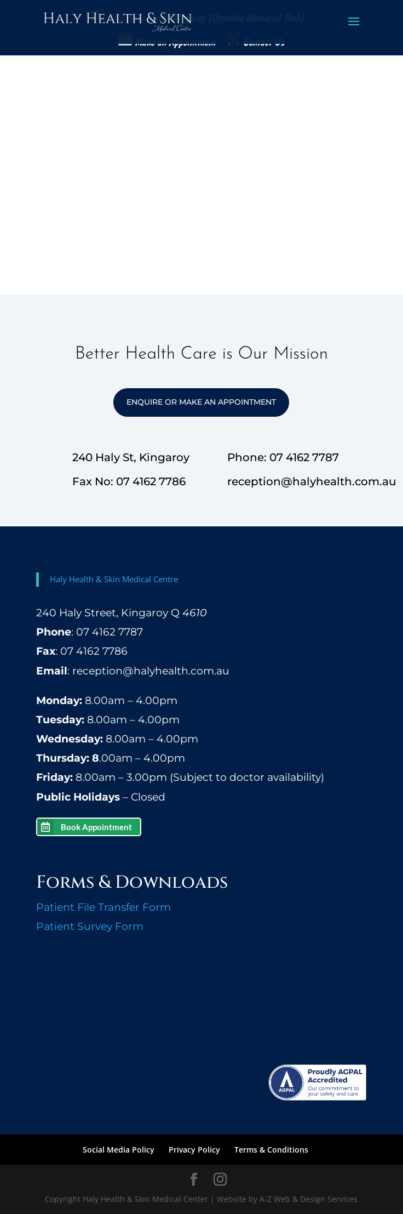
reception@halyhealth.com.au (150, 671)
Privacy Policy (194, 1149)
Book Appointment (96, 827)
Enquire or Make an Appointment (201, 402)
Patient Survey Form (89, 926)
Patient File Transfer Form (103, 907)
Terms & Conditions (271, 1149)
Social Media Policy (118, 1149)
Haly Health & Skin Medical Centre (114, 579)
